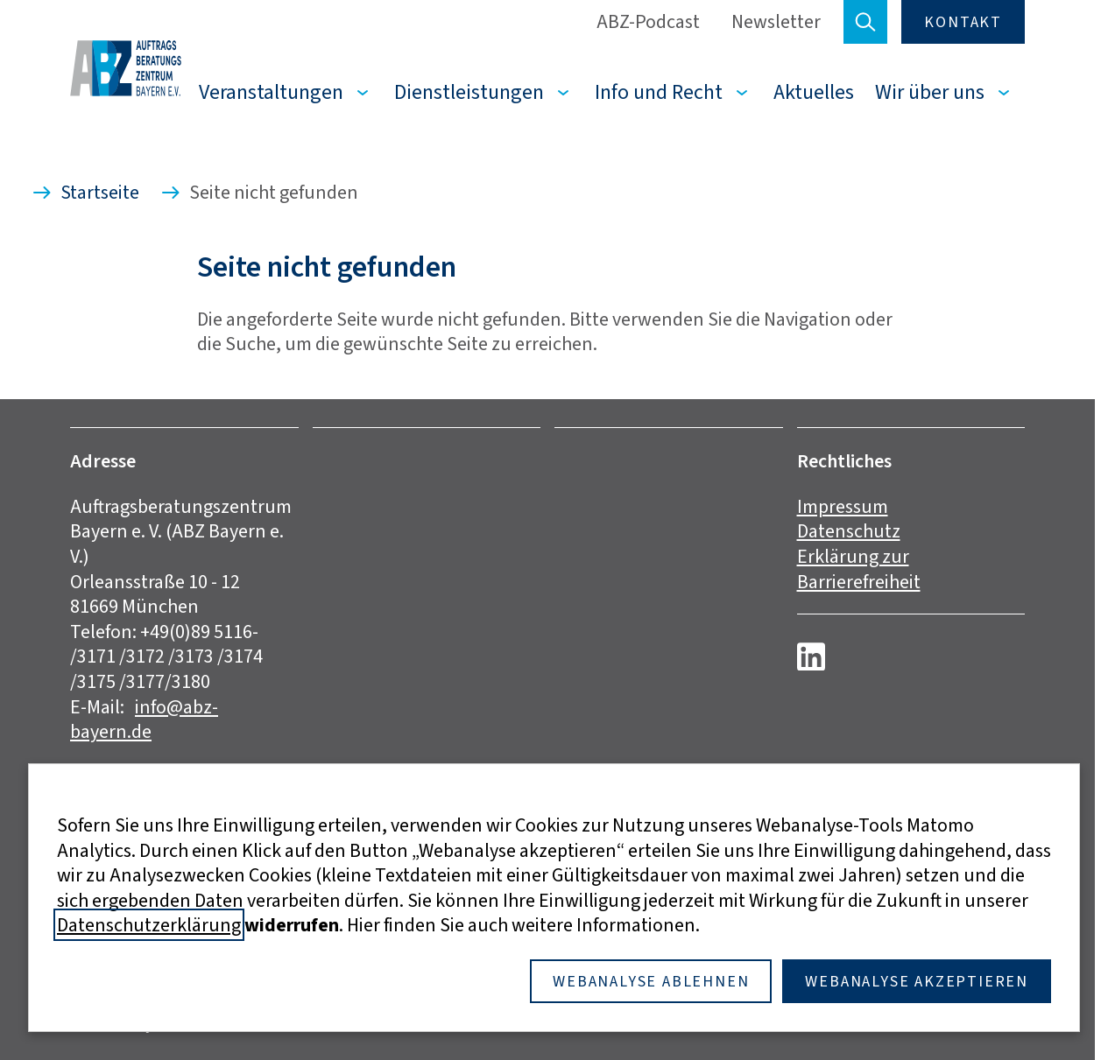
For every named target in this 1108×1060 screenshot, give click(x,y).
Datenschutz (848, 531)
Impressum (842, 506)
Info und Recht (659, 92)
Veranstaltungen (271, 92)
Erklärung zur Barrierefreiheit (859, 569)
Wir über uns (929, 92)
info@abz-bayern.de (144, 719)
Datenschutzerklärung (149, 924)
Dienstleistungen (469, 92)
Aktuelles (813, 92)
